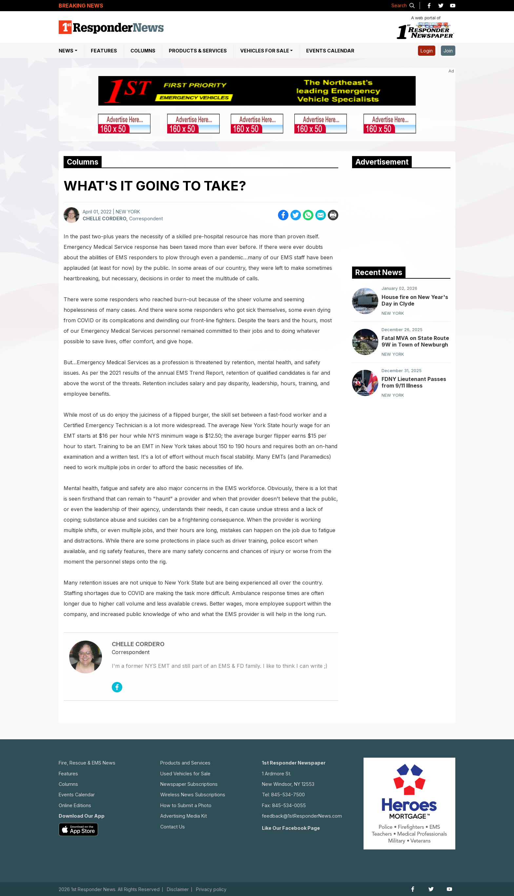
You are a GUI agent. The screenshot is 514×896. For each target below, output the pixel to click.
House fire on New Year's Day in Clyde (415, 300)
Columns (142, 50)
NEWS (66, 50)
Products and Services (185, 763)
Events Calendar (330, 50)
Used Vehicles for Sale (185, 773)
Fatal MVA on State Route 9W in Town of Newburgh (415, 341)
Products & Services (198, 50)
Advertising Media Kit (183, 816)
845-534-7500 (288, 794)
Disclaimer (178, 889)
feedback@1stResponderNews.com (302, 816)
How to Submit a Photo (185, 805)
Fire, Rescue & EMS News (87, 763)
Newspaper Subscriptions (189, 784)
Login (427, 50)
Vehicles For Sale (264, 50)
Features (104, 50)
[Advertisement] (401, 216)
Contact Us (172, 826)
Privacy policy (211, 889)
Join (448, 50)
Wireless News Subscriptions (192, 794)
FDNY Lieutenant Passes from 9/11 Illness (414, 382)
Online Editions (75, 805)
